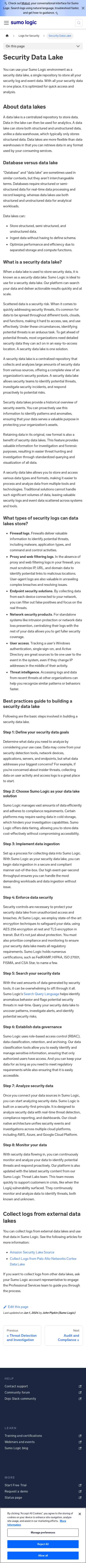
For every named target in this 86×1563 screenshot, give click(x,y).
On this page (15, 46)
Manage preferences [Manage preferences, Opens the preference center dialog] (43, 1532)
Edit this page (15, 1307)
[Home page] (7, 36)
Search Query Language (41, 994)
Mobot (26, 3)
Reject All (42, 1544)
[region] (43, 1535)
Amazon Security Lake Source (32, 1252)
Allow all (43, 1555)
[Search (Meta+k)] (79, 22)
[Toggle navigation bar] (6, 23)
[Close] (83, 8)
